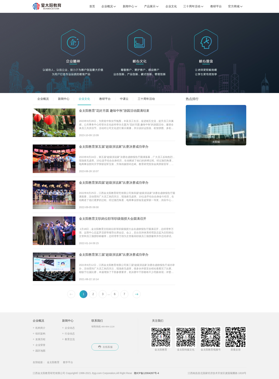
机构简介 (40, 327)
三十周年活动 (193, 6)
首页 (92, 6)
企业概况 (108, 6)
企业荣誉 (40, 345)
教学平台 (68, 362)
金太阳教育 (53, 362)
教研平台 (216, 6)
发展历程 (40, 339)
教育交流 (70, 339)
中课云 (124, 98)
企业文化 (171, 6)
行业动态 (70, 333)
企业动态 (70, 327)
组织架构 (40, 333)
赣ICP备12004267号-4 (146, 373)
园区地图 (40, 350)
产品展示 (151, 6)
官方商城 (235, 6)
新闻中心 (130, 6)
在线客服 (105, 347)
